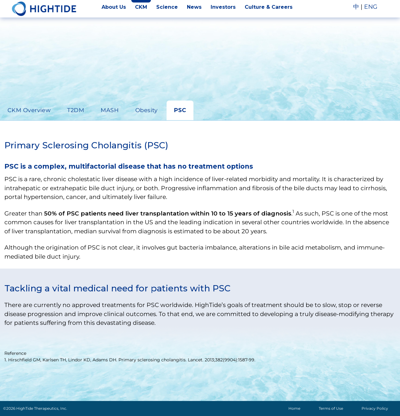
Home (294, 408)
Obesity (146, 110)
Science (167, 7)
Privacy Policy (375, 408)
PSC (180, 110)
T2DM (75, 110)
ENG (371, 6)
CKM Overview (29, 110)
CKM (141, 7)
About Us (114, 7)
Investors (223, 7)
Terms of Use (331, 408)
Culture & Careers (268, 7)
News (194, 7)
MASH (110, 110)
